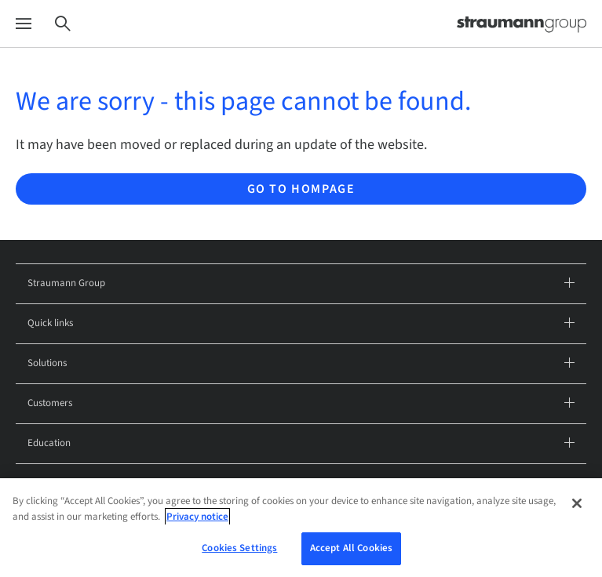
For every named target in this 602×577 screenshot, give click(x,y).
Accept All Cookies (351, 553)
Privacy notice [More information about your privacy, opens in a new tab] (197, 520)
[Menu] (23, 24)
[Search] (63, 24)
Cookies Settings (239, 553)
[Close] (577, 508)
